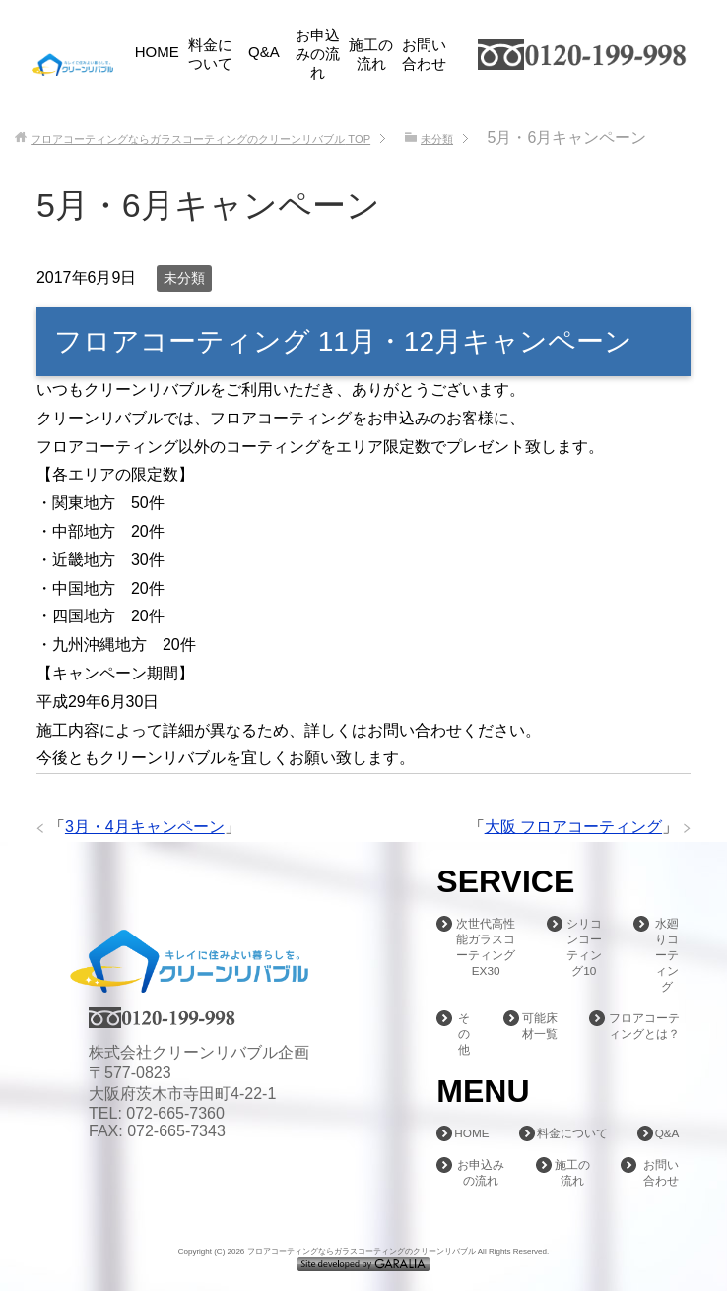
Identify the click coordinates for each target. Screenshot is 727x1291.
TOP (200, 139)
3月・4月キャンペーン (145, 826)
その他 (464, 1034)
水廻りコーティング (667, 955)
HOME (157, 51)
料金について (210, 54)
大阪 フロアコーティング (573, 826)
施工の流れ (371, 54)
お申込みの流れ (318, 54)
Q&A (264, 51)
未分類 (184, 278)
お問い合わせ (424, 54)
